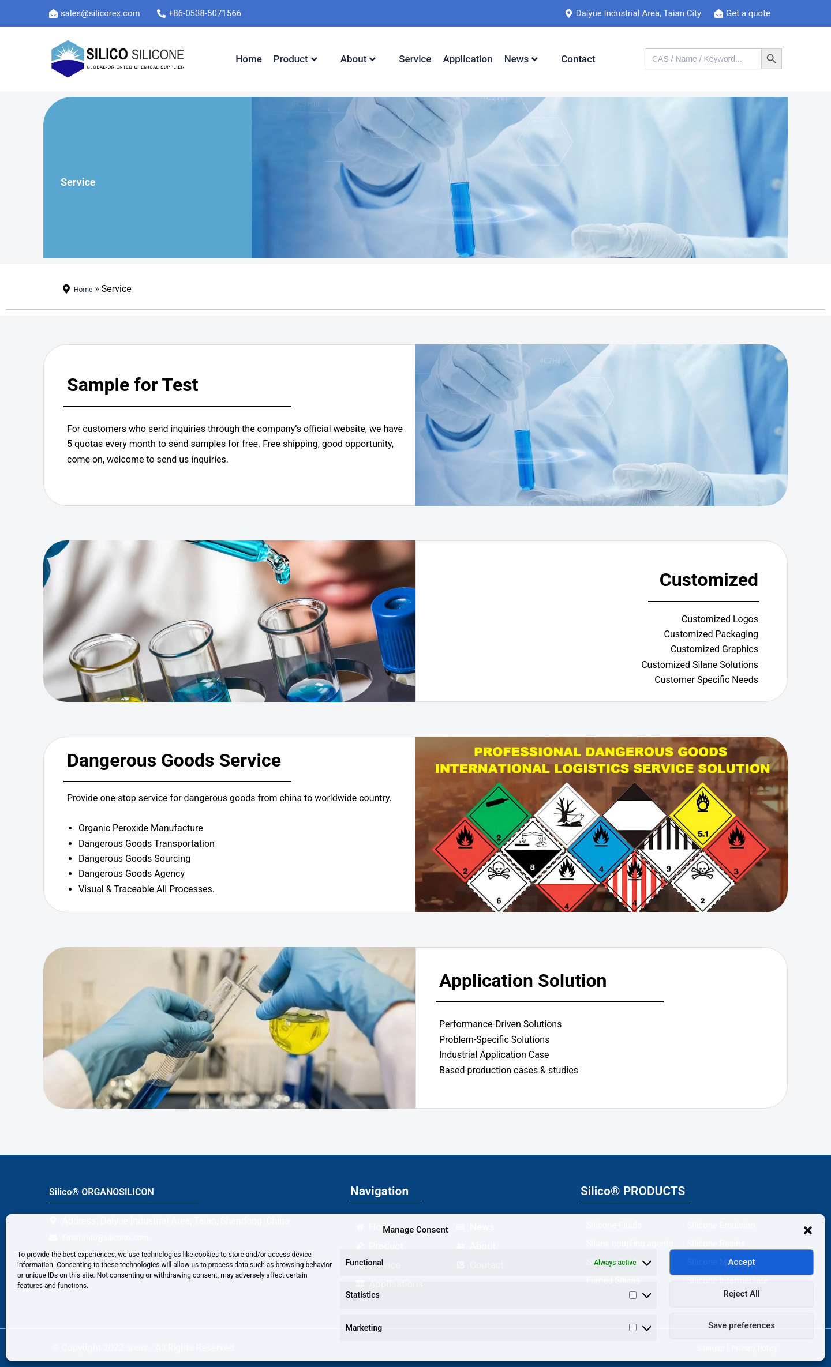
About (358, 59)
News (521, 59)
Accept (741, 1262)
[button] (808, 1230)
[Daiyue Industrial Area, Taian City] (637, 13)
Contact (578, 59)
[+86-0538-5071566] (205, 13)
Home (248, 59)
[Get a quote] (747, 13)
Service (415, 59)
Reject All (741, 1294)
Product (295, 59)
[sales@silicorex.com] (101, 13)
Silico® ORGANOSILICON (118, 1191)
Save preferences (741, 1325)
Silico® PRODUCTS (633, 1191)
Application (468, 59)
